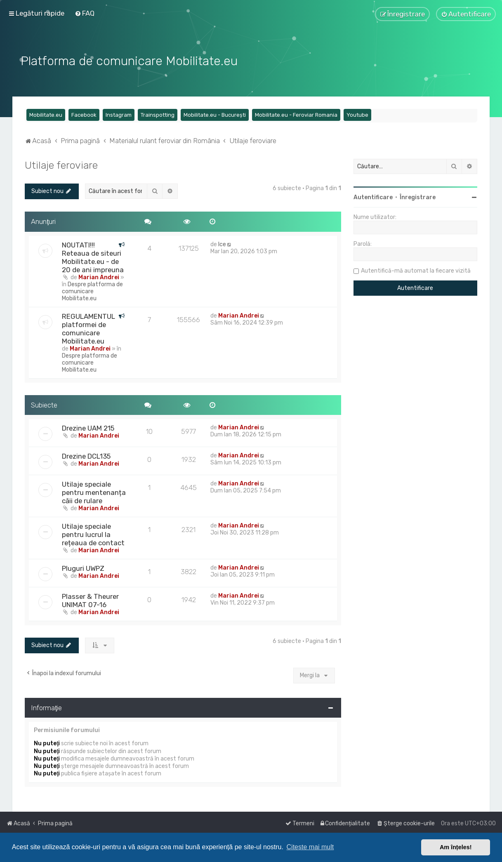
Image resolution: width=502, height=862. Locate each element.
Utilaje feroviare (61, 164)
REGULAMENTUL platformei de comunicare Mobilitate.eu (88, 327)
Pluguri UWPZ (83, 568)
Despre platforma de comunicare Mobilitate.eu (92, 290)
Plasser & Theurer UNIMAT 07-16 (90, 600)
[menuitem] (85, 13)
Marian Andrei (98, 276)
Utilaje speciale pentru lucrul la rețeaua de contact (93, 534)
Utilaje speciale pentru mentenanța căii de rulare (94, 492)
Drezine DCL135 (86, 456)
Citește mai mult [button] (310, 846)
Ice (222, 243)
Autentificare (373, 196)
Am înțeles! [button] (456, 847)
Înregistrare (418, 196)
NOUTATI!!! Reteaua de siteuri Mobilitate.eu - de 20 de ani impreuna (93, 256)
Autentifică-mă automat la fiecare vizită (416, 269)
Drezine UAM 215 (88, 428)
